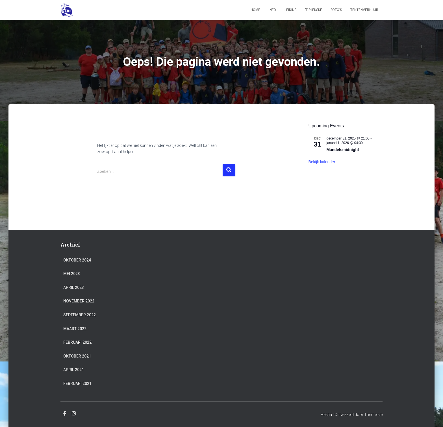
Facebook (64, 413)
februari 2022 (77, 342)
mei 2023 (71, 273)
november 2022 (78, 301)
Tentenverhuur (364, 10)
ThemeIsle (373, 414)
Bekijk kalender (322, 162)
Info (272, 10)
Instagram (74, 413)
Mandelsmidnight (343, 149)
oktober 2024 (77, 260)
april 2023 (73, 287)
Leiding (291, 10)
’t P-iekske (313, 10)
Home (255, 10)
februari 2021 (77, 383)
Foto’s (336, 10)
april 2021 (73, 369)
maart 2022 (74, 328)
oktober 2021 (77, 356)
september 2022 (79, 315)
